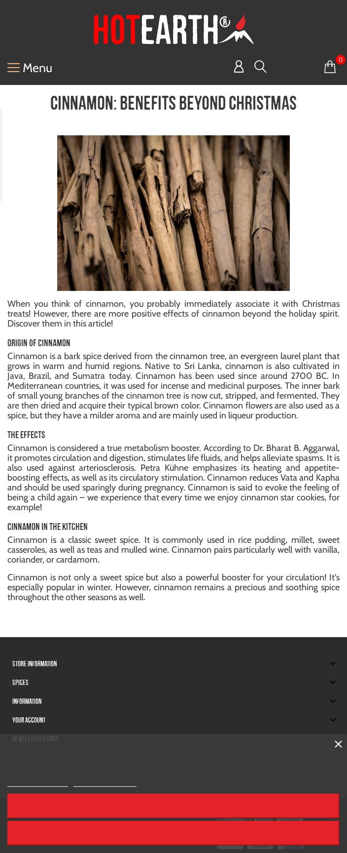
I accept (173, 55)
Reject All (173, 28)
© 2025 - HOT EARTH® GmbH (87, 828)
